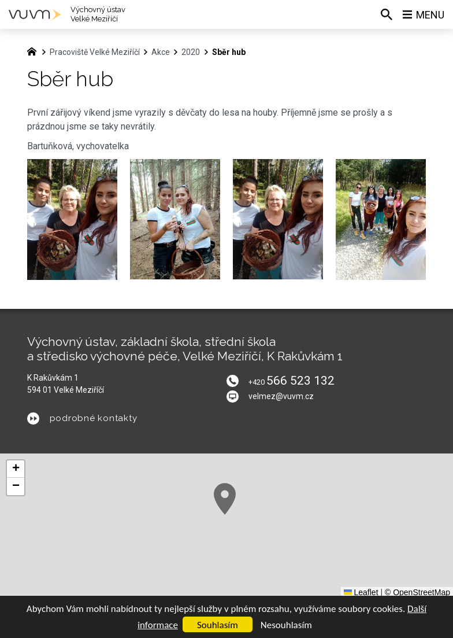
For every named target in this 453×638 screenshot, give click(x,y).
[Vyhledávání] (386, 14)
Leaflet (361, 592)
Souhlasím (217, 625)
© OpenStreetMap (417, 592)
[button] (225, 498)
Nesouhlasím (286, 625)
